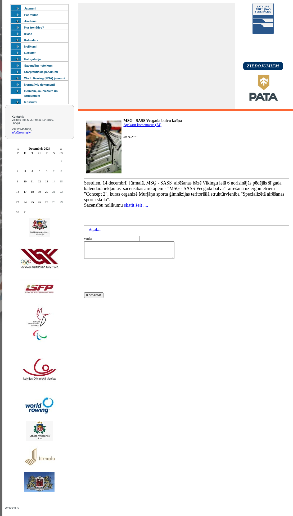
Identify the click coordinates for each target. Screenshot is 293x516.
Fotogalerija (32, 59)
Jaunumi (30, 8)
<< (17, 149)
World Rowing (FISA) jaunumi (44, 78)
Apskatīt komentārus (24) (142, 125)
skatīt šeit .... (136, 205)
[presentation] (124, 285)
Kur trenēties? (34, 27)
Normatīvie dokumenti (39, 84)
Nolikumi (30, 46)
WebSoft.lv (12, 508)
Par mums (31, 14)
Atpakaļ (95, 230)
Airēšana (30, 21)
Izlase (28, 33)
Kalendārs (31, 40)
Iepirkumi (30, 102)
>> (61, 149)
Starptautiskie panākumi (41, 71)
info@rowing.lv (21, 132)
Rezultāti (30, 52)
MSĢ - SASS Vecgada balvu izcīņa (153, 120)
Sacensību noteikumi (38, 65)
